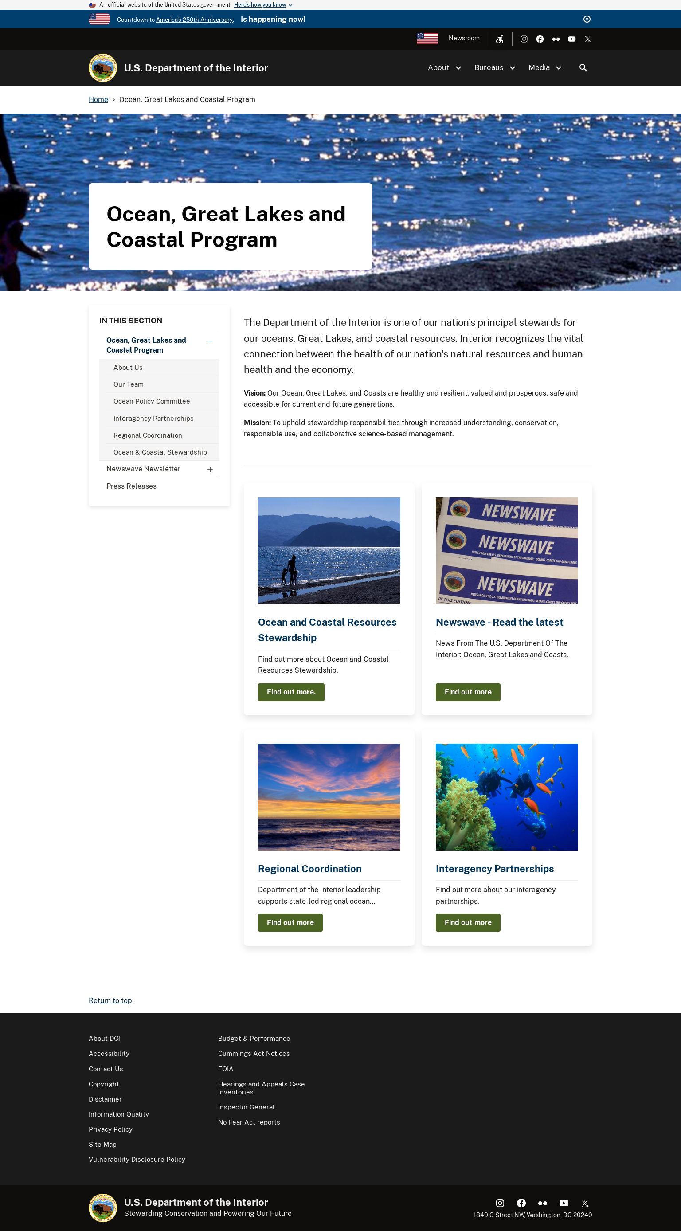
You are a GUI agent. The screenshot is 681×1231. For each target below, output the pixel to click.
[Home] (103, 68)
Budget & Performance (254, 1038)
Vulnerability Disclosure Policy (137, 1159)
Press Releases (131, 486)
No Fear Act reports (249, 1122)
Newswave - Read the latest (500, 622)
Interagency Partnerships (154, 418)
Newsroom (464, 38)
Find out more (468, 692)
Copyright (104, 1084)
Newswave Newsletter (162, 469)
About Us (128, 367)
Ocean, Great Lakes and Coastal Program (162, 343)
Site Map (103, 1144)
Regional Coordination (148, 435)
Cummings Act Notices (254, 1053)
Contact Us (106, 1069)
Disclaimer (105, 1099)
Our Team (129, 384)
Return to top (110, 1000)
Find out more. (291, 692)
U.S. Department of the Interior (196, 68)
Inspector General (246, 1107)
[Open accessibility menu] (500, 39)
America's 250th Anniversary (194, 19)
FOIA (226, 1069)
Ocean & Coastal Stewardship (160, 452)
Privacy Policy (111, 1129)
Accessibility (109, 1053)
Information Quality (119, 1114)
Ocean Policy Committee (152, 401)
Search (583, 68)
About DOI (105, 1038)
